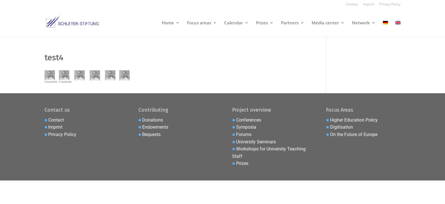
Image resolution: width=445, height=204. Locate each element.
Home (168, 23)
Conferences (248, 120)
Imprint (368, 5)
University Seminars (256, 141)
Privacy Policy (389, 5)
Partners (290, 23)
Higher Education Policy (354, 120)
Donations (152, 120)
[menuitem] (385, 29)
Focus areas (199, 23)
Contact (352, 5)
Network (361, 23)
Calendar (233, 23)
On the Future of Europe (353, 134)
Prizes (262, 23)
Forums (243, 134)
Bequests (151, 134)
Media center (325, 23)
